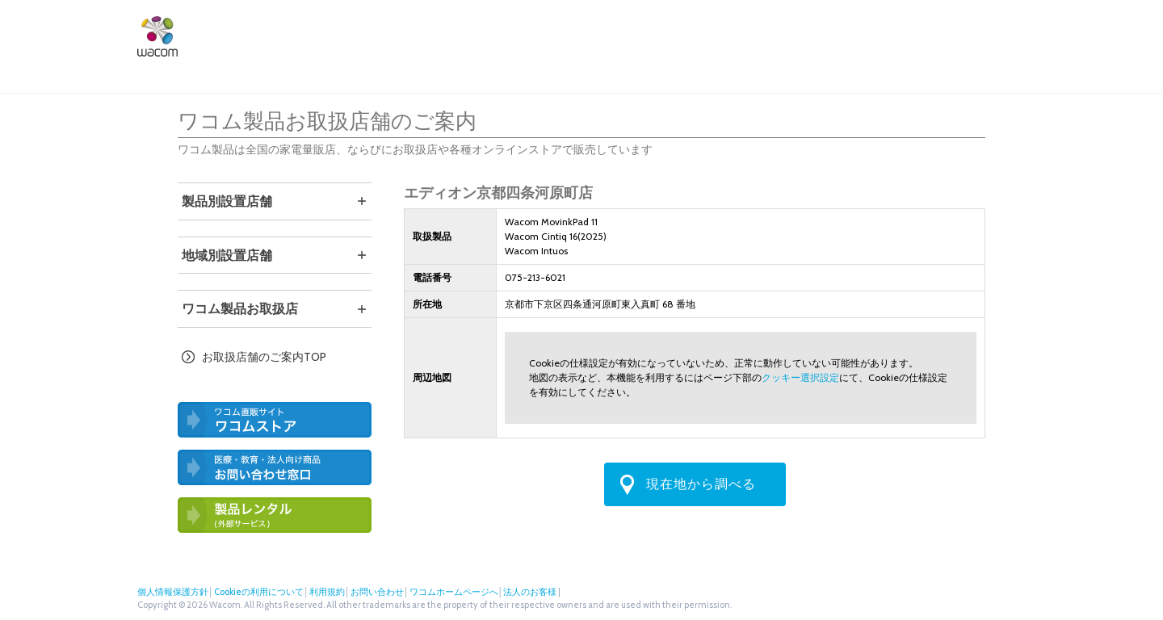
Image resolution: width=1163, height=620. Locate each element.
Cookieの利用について (259, 591)
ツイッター (964, 34)
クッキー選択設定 (800, 377)
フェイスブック (991, 34)
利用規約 (327, 591)
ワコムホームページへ (453, 591)
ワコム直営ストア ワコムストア (275, 420)
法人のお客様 (907, 34)
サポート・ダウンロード (650, 34)
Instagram (1018, 34)
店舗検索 (829, 34)
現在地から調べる (701, 484)
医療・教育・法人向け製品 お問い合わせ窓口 (275, 467)
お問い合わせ (377, 591)
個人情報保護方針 (172, 591)
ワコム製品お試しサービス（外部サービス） (275, 515)
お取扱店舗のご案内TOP (264, 357)
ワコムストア (752, 34)
